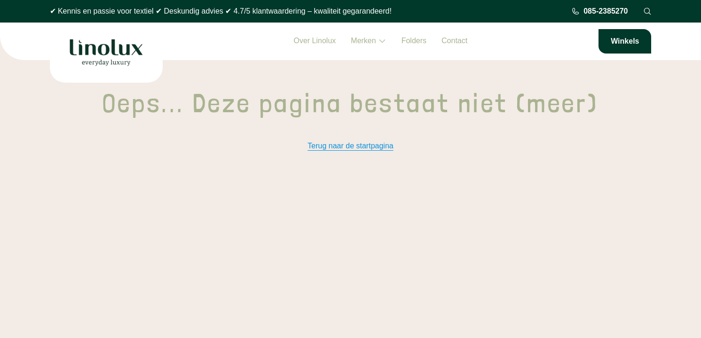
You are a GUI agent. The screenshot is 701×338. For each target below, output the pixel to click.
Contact (454, 41)
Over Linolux (314, 41)
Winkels (625, 41)
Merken (368, 41)
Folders (414, 41)
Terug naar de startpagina (350, 146)
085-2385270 (599, 11)
